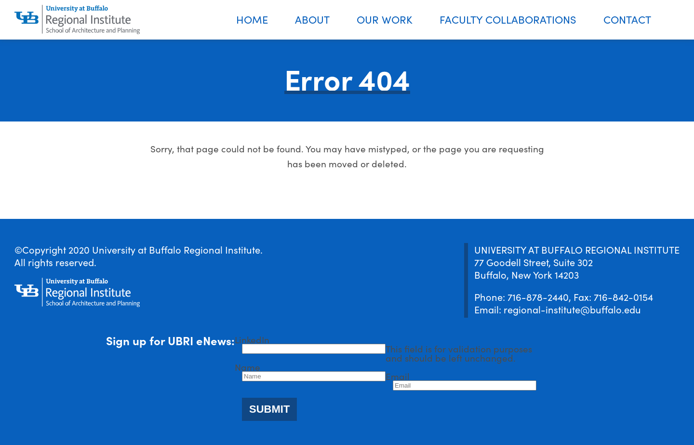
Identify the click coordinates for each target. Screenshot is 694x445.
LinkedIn (252, 339)
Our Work (385, 19)
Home (252, 19)
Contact (627, 19)
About (312, 19)
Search (679, 20)
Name (247, 366)
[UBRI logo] (77, 20)
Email (398, 375)
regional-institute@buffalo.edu (572, 309)
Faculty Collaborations (508, 19)
